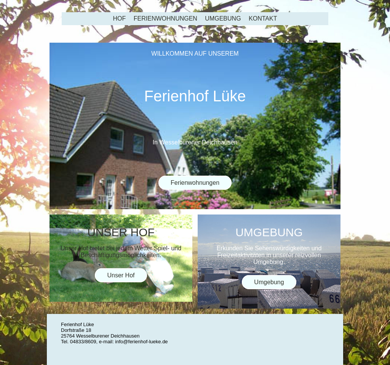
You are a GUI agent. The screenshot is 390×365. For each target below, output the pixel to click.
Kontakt (263, 18)
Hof (119, 18)
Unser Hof (120, 275)
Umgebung (223, 18)
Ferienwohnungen (165, 18)
